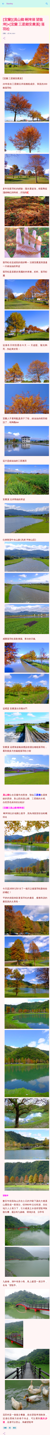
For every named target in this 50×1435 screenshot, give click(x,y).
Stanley (9, 4)
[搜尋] (46, 3)
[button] (4, 38)
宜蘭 (5, 1428)
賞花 (14, 1428)
